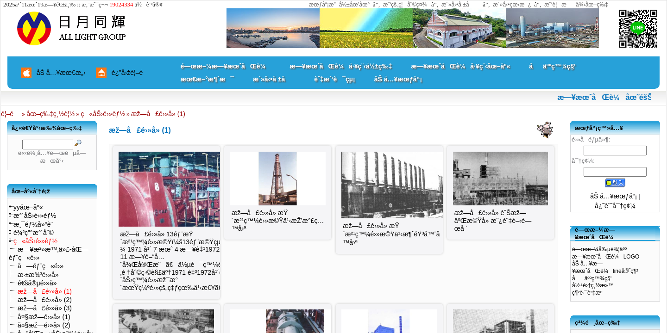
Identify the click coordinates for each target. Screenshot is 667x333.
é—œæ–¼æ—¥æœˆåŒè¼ (226, 66)
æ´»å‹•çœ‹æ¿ (512, 4)
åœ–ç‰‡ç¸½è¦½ (50, 113)
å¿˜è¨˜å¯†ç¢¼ (615, 206)
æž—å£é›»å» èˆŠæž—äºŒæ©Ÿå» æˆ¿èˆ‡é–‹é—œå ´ (492, 220)
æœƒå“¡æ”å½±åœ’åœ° (339, 4)
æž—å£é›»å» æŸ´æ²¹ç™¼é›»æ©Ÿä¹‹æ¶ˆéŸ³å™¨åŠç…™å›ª (401, 234)
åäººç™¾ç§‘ (552, 66)
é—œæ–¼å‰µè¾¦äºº (599, 249)
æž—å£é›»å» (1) (158, 113)
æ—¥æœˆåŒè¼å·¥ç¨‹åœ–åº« (460, 66)
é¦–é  (10, 113)
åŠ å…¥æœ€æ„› (61, 72)
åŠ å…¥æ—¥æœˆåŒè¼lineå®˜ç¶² (605, 267)
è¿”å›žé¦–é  (131, 72)
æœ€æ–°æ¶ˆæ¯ (207, 79)
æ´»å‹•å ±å (459, 4)
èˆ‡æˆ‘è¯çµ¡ (334, 79)
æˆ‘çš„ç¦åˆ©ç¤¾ (405, 4)
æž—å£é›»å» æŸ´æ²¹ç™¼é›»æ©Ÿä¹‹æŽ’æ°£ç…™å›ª (278, 220)
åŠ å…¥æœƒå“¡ (398, 79)
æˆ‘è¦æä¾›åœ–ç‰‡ (576, 4)
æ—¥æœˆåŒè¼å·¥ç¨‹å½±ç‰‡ (340, 66)
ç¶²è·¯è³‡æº (589, 293)
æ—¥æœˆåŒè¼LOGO (605, 256)
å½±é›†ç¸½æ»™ (593, 285)
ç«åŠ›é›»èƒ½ (103, 113)
